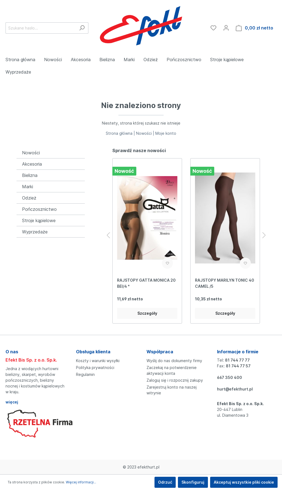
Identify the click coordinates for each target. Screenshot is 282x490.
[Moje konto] (226, 28)
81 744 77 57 (238, 366)
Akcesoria (32, 164)
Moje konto (165, 133)
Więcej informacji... (81, 482)
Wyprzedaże (35, 232)
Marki (27, 186)
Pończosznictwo (39, 209)
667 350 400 (229, 377)
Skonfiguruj (192, 482)
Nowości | (145, 133)
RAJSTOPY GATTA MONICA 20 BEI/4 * (146, 283)
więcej (12, 402)
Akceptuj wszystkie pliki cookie (244, 482)
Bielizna (29, 175)
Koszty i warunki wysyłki (98, 360)
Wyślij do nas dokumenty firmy (174, 360)
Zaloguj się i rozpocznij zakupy (175, 380)
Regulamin (85, 374)
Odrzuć (165, 482)
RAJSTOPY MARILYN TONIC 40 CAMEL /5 (224, 283)
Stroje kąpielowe (39, 220)
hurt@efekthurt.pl (235, 389)
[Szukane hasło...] (41, 28)
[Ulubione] (213, 28)
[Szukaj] (81, 28)
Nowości (31, 152)
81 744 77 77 (237, 360)
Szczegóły (147, 313)
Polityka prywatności (95, 367)
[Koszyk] (254, 28)
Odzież (29, 198)
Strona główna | (121, 133)
